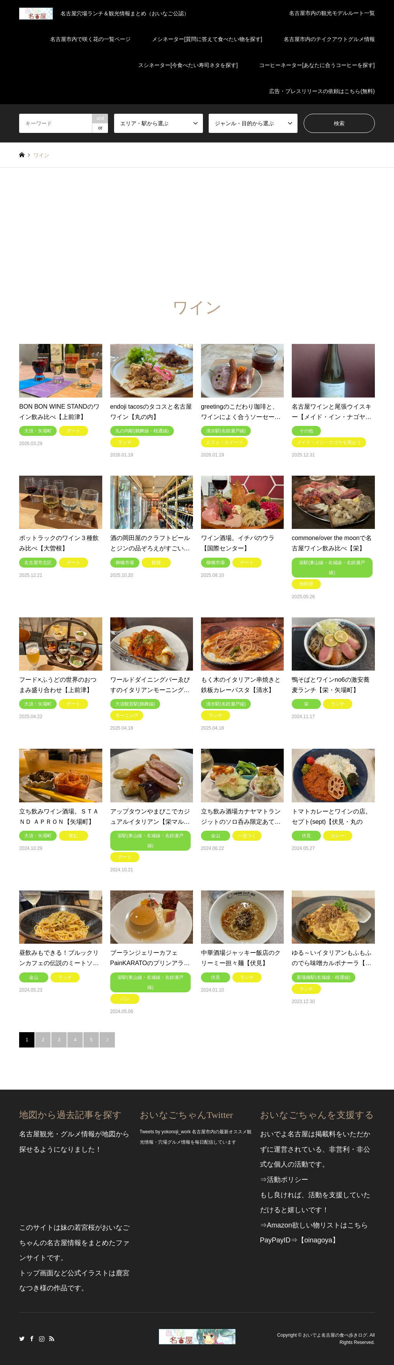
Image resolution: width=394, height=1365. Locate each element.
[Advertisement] (197, 225)
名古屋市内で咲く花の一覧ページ (90, 39)
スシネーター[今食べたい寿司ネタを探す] (188, 65)
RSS (51, 1338)
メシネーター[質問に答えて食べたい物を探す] (207, 39)
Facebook (31, 1338)
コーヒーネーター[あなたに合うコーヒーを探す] (317, 65)
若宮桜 (84, 1227)
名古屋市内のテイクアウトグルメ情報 (329, 39)
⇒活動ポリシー (284, 1179)
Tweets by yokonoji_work (165, 1131)
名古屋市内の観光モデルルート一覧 (332, 13)
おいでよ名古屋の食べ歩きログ (335, 1334)
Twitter (22, 1338)
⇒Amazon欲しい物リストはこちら (314, 1225)
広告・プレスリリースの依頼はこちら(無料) (321, 91)
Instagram (41, 1338)
